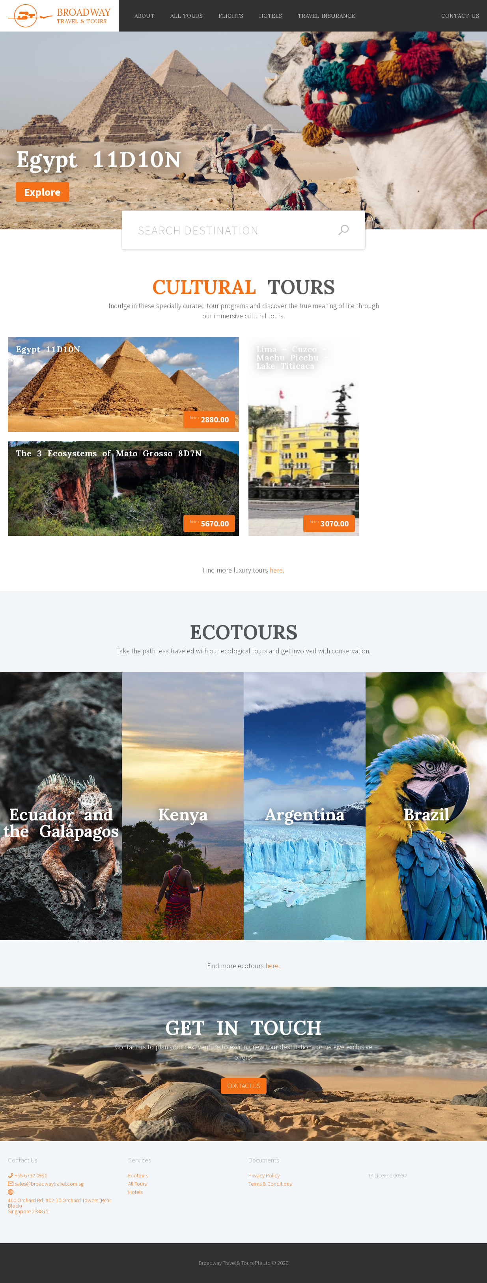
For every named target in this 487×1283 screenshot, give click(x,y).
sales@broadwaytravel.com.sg (46, 1183)
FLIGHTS (230, 15)
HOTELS (270, 15)
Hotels (135, 1192)
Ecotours (138, 1175)
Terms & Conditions (270, 1183)
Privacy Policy (264, 1175)
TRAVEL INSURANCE (326, 15)
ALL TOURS (186, 15)
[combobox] (244, 230)
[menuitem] (460, 16)
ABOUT (144, 15)
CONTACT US (460, 15)
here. (277, 570)
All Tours (137, 1183)
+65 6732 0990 (27, 1175)
